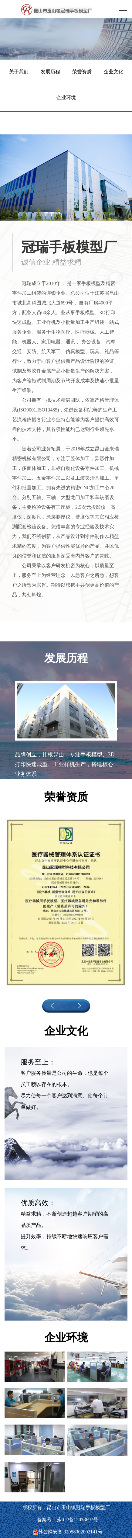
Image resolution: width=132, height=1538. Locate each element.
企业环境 (66, 97)
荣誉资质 (82, 71)
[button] (66, 215)
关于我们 (19, 71)
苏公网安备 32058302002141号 (68, 1532)
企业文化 (113, 71)
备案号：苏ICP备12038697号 (67, 1519)
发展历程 (50, 71)
